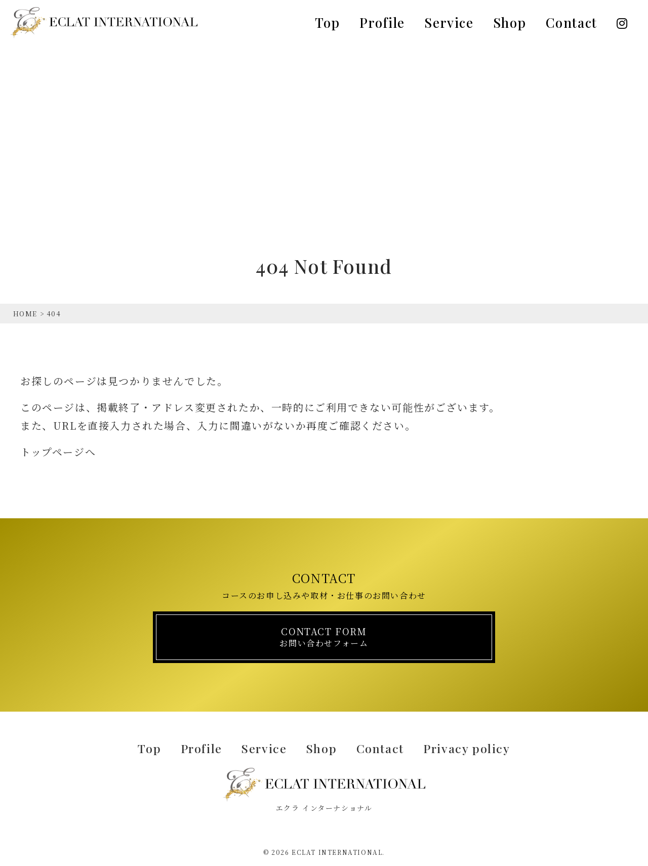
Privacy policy (475, 747)
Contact (571, 22)
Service (448, 22)
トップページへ (58, 451)
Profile (382, 22)
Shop (509, 22)
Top (327, 22)
